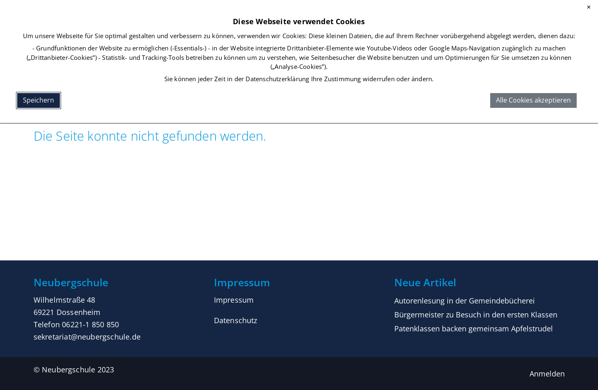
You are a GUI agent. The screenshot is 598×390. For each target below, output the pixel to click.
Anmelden (547, 374)
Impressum (234, 300)
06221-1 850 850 (90, 324)
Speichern (38, 100)
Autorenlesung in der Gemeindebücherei (464, 301)
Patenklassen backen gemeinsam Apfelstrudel (473, 328)
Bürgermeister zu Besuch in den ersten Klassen (475, 314)
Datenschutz (235, 320)
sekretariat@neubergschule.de (87, 337)
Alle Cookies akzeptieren (533, 100)
